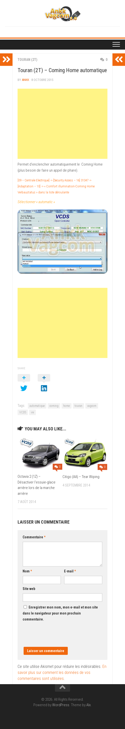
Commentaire (34, 537)
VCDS (22, 412)
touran (78, 406)
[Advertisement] (62, 124)
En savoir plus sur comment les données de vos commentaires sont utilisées (62, 672)
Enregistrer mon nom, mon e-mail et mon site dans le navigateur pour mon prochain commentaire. (60, 613)
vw (32, 412)
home (66, 406)
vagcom (91, 406)
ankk (25, 80)
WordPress (60, 705)
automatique (37, 406)
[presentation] (61, 637)
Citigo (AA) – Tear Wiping (80, 476)
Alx (88, 705)
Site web (29, 589)
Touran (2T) (27, 60)
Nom (27, 571)
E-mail (70, 571)
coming (53, 406)
